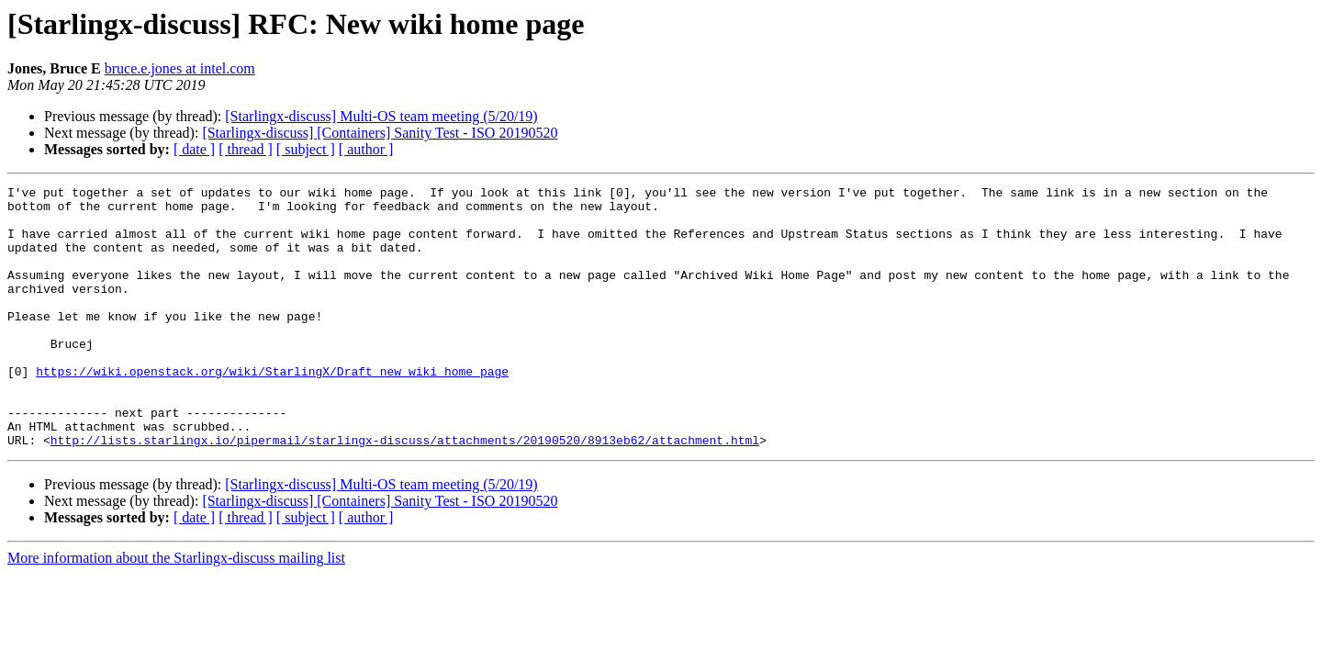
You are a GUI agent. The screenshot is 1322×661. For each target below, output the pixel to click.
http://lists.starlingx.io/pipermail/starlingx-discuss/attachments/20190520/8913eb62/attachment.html (404, 492)
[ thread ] (245, 149)
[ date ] (194, 149)
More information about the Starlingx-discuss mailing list (176, 610)
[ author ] (366, 149)
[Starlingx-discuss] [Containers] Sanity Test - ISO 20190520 (379, 132)
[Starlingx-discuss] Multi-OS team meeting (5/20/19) (381, 116)
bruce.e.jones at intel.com (180, 68)
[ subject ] (305, 149)
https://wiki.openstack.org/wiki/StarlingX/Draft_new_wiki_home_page (272, 409)
